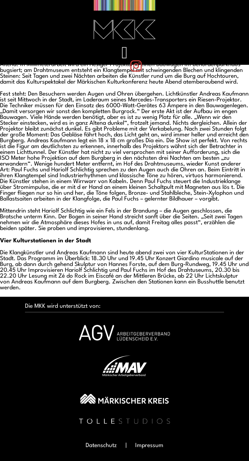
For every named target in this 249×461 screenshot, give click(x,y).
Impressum (149, 445)
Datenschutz (101, 445)
